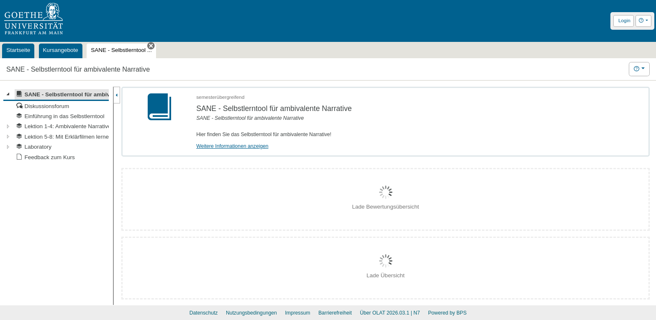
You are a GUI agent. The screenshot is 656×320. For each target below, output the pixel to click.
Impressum (297, 313)
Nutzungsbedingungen (251, 313)
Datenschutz (204, 313)
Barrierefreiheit (335, 313)
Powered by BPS (447, 313)
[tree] (56, 125)
